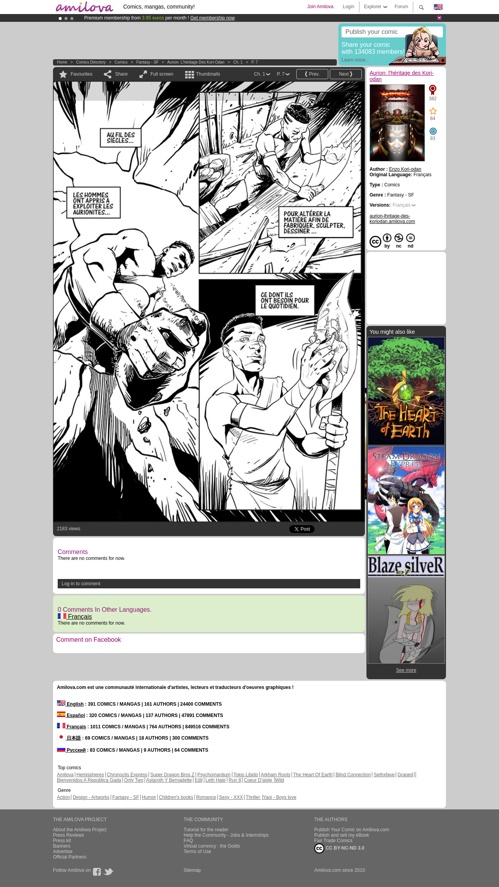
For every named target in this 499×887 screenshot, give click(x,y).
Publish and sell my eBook (341, 835)
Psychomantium (213, 774)
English (70, 704)
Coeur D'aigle (259, 780)
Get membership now (212, 18)
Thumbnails (208, 74)
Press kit (62, 840)
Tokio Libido (246, 774)
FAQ (188, 840)
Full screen (161, 74)
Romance (206, 797)
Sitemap (192, 870)
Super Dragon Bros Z (172, 774)
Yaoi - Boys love (279, 797)
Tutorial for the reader (206, 829)
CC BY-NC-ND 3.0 (339, 848)
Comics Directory (91, 62)
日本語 (69, 738)
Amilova (65, 774)
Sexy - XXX (231, 797)
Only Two (133, 780)
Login (348, 6)
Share (121, 74)
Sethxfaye (384, 774)
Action (63, 797)
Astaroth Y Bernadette (169, 780)
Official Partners (69, 857)
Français (75, 616)
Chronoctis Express (127, 774)
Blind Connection (353, 774)
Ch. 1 (237, 62)
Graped (405, 774)
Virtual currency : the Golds (212, 846)
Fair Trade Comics (333, 840)
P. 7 (254, 62)
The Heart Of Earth (313, 774)
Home (62, 62)
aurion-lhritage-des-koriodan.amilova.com (392, 218)
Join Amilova (320, 6)
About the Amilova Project (79, 829)
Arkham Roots (275, 774)
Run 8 (234, 780)
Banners (62, 846)
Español (71, 715)
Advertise (63, 851)
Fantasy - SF (147, 62)
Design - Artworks (91, 797)
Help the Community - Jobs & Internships (226, 835)
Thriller (253, 797)
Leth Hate (215, 780)
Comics (121, 62)
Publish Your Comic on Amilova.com (351, 829)
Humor (149, 797)
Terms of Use (197, 851)
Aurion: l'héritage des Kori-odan (196, 62)
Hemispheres (90, 774)
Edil (199, 780)
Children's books (176, 797)
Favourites (81, 74)
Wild (279, 780)
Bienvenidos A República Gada (89, 780)
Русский (71, 750)
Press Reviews (68, 835)
